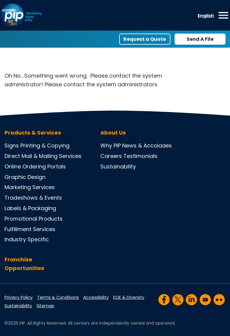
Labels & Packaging (30, 208)
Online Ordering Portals (35, 166)
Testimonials (140, 156)
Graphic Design (25, 177)
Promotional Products (33, 218)
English (206, 16)
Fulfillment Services (29, 229)
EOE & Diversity (128, 297)
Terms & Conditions (58, 297)
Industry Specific (26, 239)
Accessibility (96, 297)
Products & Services (32, 132)
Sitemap (45, 306)
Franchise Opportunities (24, 264)
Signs (11, 145)
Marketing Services (29, 187)
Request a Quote (144, 39)
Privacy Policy (18, 297)
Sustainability (118, 166)
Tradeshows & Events (33, 197)
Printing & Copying (44, 145)
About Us (113, 132)
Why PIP (110, 145)
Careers (111, 156)
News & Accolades (147, 145)
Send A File (200, 39)
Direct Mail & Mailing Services (42, 156)
